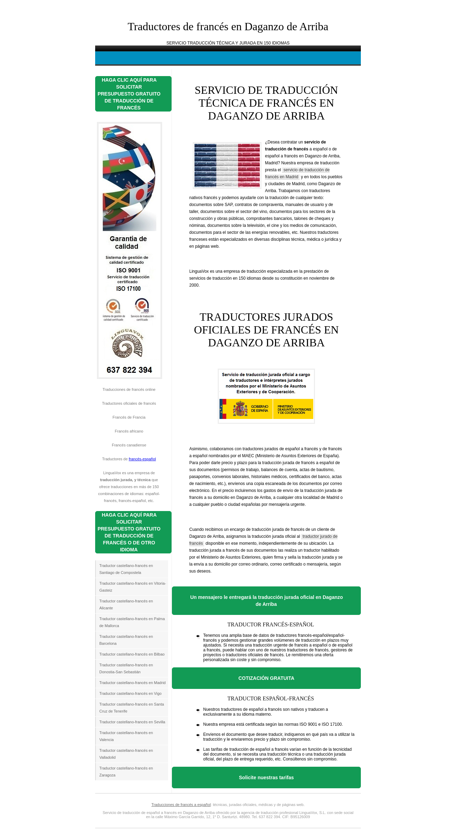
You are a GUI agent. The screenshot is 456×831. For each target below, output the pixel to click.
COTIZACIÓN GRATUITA (266, 678)
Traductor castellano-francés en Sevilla (132, 722)
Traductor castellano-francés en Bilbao (132, 654)
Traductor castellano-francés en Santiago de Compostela (126, 569)
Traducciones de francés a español (181, 805)
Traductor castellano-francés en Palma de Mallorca (132, 622)
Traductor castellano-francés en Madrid (132, 683)
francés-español (142, 459)
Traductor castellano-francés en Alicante (126, 604)
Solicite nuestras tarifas (266, 777)
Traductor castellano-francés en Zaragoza (126, 771)
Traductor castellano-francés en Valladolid (126, 753)
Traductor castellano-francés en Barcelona (126, 639)
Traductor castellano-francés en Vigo (130, 693)
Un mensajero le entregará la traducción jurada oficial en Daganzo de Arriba (266, 600)
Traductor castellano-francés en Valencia (126, 736)
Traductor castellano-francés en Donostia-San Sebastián (126, 668)
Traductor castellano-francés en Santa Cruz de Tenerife (131, 707)
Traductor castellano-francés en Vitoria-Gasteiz (132, 586)
